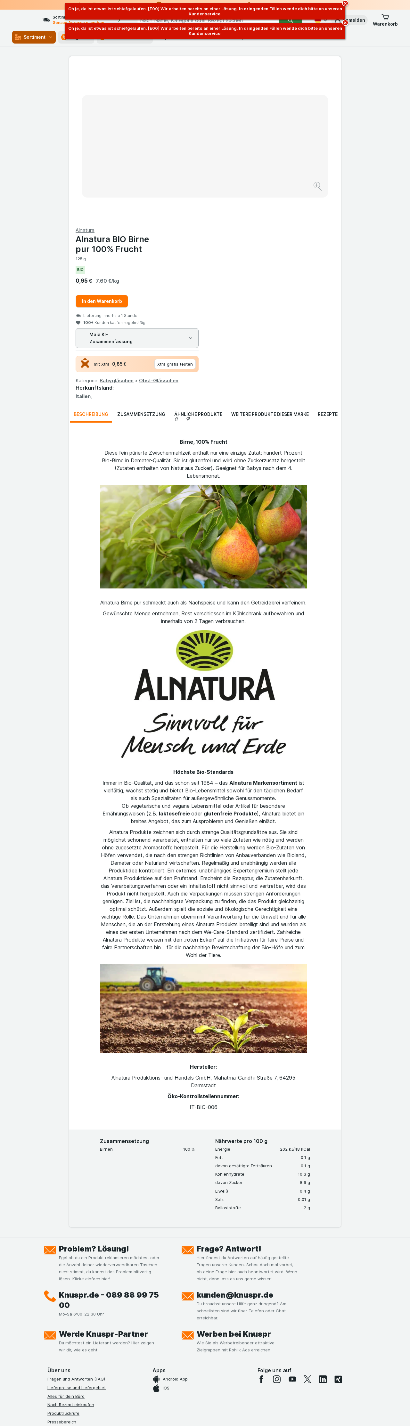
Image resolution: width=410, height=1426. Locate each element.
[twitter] (307, 1225)
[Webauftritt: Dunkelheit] (234, 1413)
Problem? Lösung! (94, 1094)
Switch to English (217, 1387)
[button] (349, 20)
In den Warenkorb (238, 147)
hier (154, 1371)
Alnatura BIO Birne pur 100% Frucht (248, 90)
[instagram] (277, 1225)
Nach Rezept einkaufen (70, 1250)
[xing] (338, 1225)
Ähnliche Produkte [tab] (198, 260)
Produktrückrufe (63, 1259)
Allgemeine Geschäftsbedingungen (82, 1302)
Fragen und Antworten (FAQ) (76, 1224)
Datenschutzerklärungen (71, 1293)
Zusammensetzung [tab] (141, 260)
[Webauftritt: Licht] (201, 1413)
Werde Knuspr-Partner (103, 1180)
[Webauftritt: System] (173, 1413)
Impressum (58, 1310)
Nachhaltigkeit (61, 1327)
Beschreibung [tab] (91, 260)
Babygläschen (252, 226)
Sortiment (34, 37)
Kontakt (55, 1276)
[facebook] (261, 1225)
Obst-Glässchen (294, 226)
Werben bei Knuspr (234, 1180)
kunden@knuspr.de (235, 1141)
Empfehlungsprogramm (70, 1336)
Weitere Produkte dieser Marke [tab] (270, 260)
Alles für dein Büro (66, 1242)
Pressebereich (61, 1267)
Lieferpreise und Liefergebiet (76, 1233)
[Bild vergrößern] (182, 166)
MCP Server (59, 1345)
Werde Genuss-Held (67, 1319)
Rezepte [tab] (328, 260)
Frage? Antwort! (229, 1094)
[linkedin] (323, 1225)
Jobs (52, 1284)
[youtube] (292, 1225)
